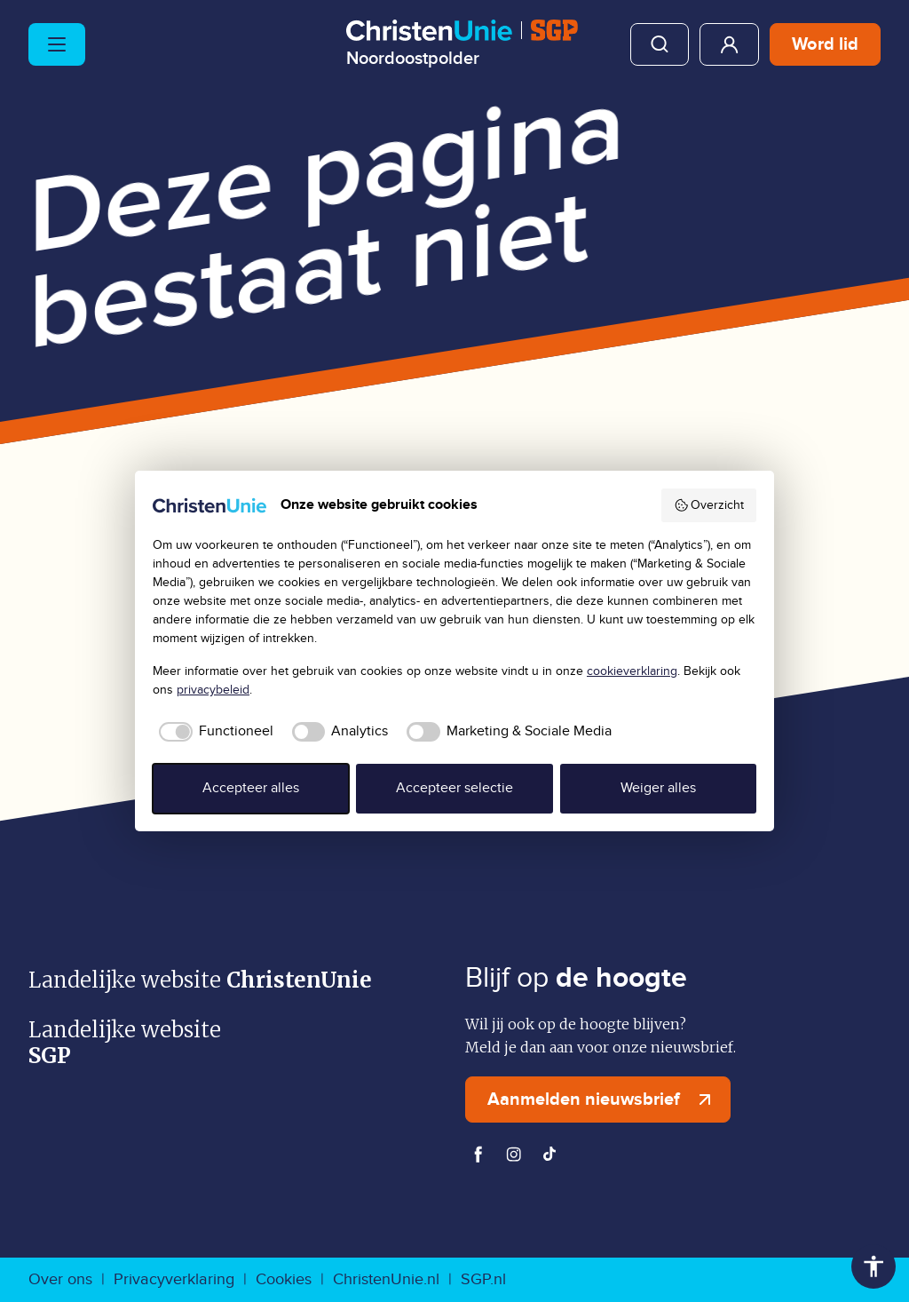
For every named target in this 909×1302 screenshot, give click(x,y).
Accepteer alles (250, 788)
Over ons (60, 1279)
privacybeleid (213, 690)
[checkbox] (213, 731)
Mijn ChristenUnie (729, 44)
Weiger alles (658, 788)
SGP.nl (483, 1279)
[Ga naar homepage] (462, 43)
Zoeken (659, 44)
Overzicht (709, 505)
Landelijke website (200, 980)
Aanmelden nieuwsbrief (603, 1099)
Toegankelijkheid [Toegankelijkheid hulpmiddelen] (873, 1266)
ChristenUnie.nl (386, 1279)
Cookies (284, 1279)
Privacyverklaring (174, 1279)
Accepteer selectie (454, 788)
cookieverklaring (632, 671)
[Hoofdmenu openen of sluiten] (56, 44)
